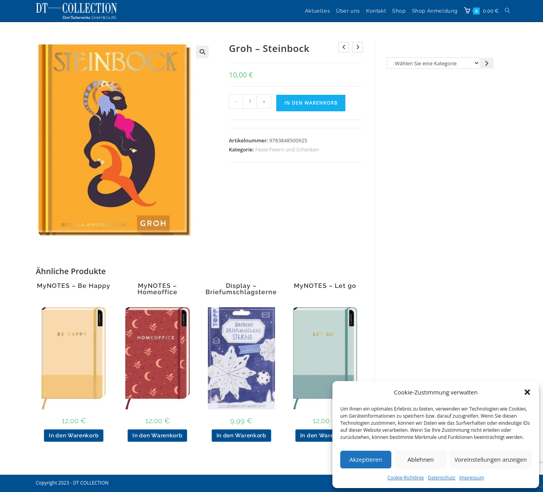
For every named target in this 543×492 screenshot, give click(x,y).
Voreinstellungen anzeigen (490, 459)
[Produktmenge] (250, 101)
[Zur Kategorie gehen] (487, 63)
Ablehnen (420, 459)
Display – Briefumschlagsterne (241, 289)
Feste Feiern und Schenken (287, 149)
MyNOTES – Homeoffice (158, 289)
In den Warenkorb (311, 103)
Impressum (471, 477)
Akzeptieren (365, 459)
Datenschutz (441, 477)
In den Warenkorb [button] (74, 435)
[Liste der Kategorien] (433, 63)
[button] (527, 392)
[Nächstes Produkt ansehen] (357, 47)
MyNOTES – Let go (325, 286)
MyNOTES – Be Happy (73, 286)
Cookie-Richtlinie (405, 477)
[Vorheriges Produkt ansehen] (343, 47)
